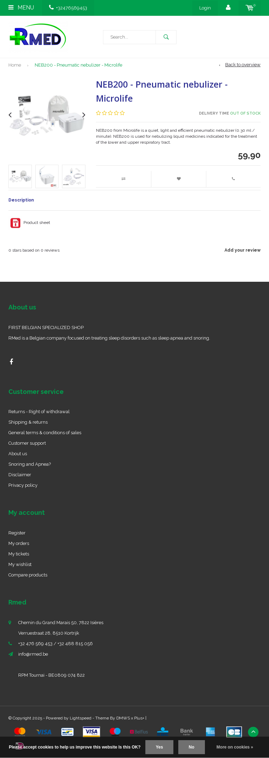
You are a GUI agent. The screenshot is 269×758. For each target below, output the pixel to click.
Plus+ (139, 718)
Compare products (27, 575)
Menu (21, 7)
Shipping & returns (28, 422)
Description (21, 200)
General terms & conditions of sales (44, 432)
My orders (18, 543)
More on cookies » (234, 747)
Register (17, 532)
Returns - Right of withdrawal (39, 411)
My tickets (18, 553)
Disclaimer (19, 474)
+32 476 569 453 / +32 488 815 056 (55, 643)
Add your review (243, 250)
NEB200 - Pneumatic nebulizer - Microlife (78, 65)
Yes (159, 747)
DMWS (123, 718)
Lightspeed (80, 718)
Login (205, 8)
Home (14, 65)
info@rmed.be (33, 654)
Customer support (27, 443)
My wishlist (20, 564)
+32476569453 (68, 8)
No (191, 747)
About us (17, 453)
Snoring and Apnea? (29, 464)
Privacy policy (22, 485)
